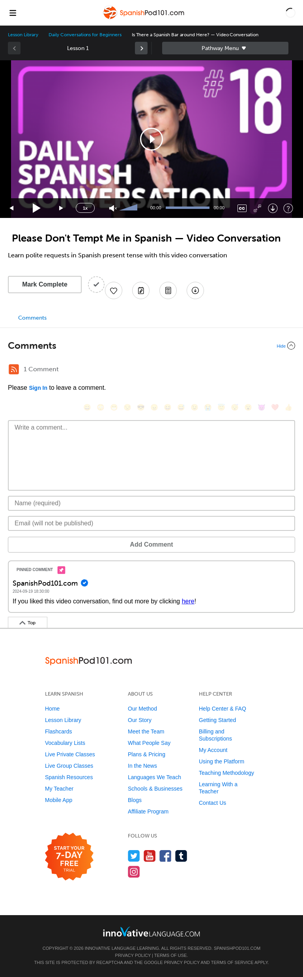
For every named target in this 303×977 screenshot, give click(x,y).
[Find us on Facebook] (165, 856)
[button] (290, 12)
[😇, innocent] (221, 407)
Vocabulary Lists (65, 743)
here (188, 601)
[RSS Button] (14, 369)
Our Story (140, 720)
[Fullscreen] (257, 208)
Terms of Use (170, 955)
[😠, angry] (154, 407)
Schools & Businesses (155, 788)
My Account (213, 750)
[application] (151, 139)
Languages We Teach (154, 777)
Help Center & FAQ (222, 708)
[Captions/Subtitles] (242, 208)
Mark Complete (44, 284)
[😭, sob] (208, 407)
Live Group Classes (69, 766)
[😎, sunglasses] (141, 407)
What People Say (149, 743)
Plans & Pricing (146, 754)
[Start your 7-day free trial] (69, 857)
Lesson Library (23, 34)
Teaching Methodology (226, 773)
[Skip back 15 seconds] (11, 208)
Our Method (142, 708)
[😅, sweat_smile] (181, 407)
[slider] (129, 208)
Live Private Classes (70, 754)
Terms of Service (232, 962)
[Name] (151, 503)
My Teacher (59, 788)
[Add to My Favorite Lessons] (113, 290)
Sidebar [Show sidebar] (225, 48)
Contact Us (212, 803)
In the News (142, 766)
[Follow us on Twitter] (134, 856)
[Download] (273, 208)
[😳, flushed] (100, 407)
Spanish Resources (69, 777)
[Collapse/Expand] (151, 346)
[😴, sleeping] (234, 407)
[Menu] (12, 12)
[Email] (151, 523)
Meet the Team (146, 731)
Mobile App (58, 800)
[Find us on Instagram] (134, 871)
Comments (32, 318)
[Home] (144, 18)
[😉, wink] (194, 407)
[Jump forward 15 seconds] (61, 208)
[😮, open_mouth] (248, 407)
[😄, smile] (87, 407)
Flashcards (58, 731)
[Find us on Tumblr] (181, 856)
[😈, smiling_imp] (261, 407)
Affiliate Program (148, 811)
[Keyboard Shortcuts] (288, 208)
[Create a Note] (141, 290)
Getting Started (217, 720)
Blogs (135, 800)
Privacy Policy (133, 955)
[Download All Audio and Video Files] (195, 290)
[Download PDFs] (168, 290)
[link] (141, 48)
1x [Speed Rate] (85, 208)
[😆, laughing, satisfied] (167, 407)
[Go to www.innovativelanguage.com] (151, 931)
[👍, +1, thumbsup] (288, 407)
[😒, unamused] (127, 407)
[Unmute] (113, 208)
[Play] (37, 208)
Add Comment (151, 544)
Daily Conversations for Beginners (85, 34)
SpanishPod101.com (237, 948)
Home (52, 708)
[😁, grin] (114, 407)
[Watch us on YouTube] (150, 856)
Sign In (38, 388)
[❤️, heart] (275, 407)
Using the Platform (221, 761)
